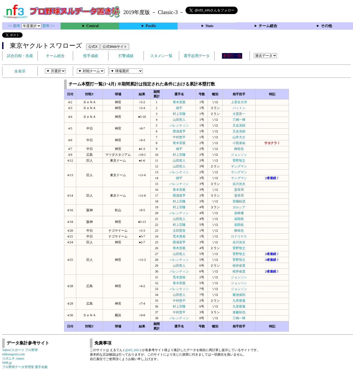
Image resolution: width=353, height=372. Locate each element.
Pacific (151, 26)
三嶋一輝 (239, 120)
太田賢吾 (179, 230)
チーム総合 (268, 26)
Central (92, 26)
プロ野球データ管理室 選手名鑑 (25, 367)
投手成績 (90, 56)
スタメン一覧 (161, 56)
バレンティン (179, 125)
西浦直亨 (179, 131)
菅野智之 (239, 160)
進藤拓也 (239, 312)
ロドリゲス (239, 236)
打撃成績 (126, 56)
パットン (239, 108)
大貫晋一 (239, 114)
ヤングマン (239, 166)
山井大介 (239, 137)
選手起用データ (197, 56)
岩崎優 (239, 213)
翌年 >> (48, 26)
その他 (326, 26)
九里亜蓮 (239, 300)
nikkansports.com (13, 354)
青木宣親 (179, 102)
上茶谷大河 (239, 102)
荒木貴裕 (179, 236)
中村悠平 (179, 137)
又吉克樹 (239, 125)
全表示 (20, 71)
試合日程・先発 (20, 56)
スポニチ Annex (13, 358)
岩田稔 (239, 219)
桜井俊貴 (239, 265)
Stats (209, 26)
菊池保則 (239, 295)
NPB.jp (7, 363)
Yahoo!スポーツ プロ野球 (20, 350)
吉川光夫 (239, 184)
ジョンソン (239, 155)
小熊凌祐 (239, 143)
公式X (93, 47)
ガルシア (239, 207)
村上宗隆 (179, 114)
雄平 (179, 108)
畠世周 (239, 190)
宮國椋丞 (239, 201)
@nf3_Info (132, 350)
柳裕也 (239, 149)
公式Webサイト (115, 47)
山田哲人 (179, 120)
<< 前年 (15, 26)
